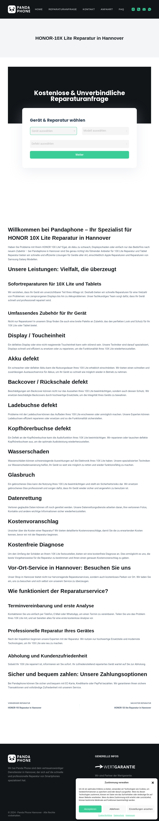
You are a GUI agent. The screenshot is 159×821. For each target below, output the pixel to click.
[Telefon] (138, 9)
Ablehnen (114, 809)
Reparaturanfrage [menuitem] (63, 9)
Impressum (130, 815)
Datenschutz (119, 815)
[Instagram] (133, 9)
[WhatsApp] (149, 9)
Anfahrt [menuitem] (107, 9)
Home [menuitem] (39, 9)
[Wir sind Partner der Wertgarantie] (123, 765)
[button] (152, 782)
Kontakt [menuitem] (89, 9)
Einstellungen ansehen (141, 809)
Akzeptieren (90, 809)
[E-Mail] (144, 9)
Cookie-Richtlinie (105, 815)
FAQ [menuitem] (121, 9)
